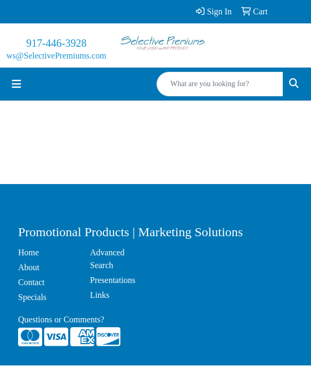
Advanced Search (107, 259)
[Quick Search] (220, 84)
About (28, 267)
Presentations (112, 280)
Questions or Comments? (61, 319)
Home (28, 252)
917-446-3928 (56, 43)
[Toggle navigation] (16, 84)
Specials (32, 297)
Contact (31, 282)
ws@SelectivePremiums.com (56, 55)
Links (99, 294)
